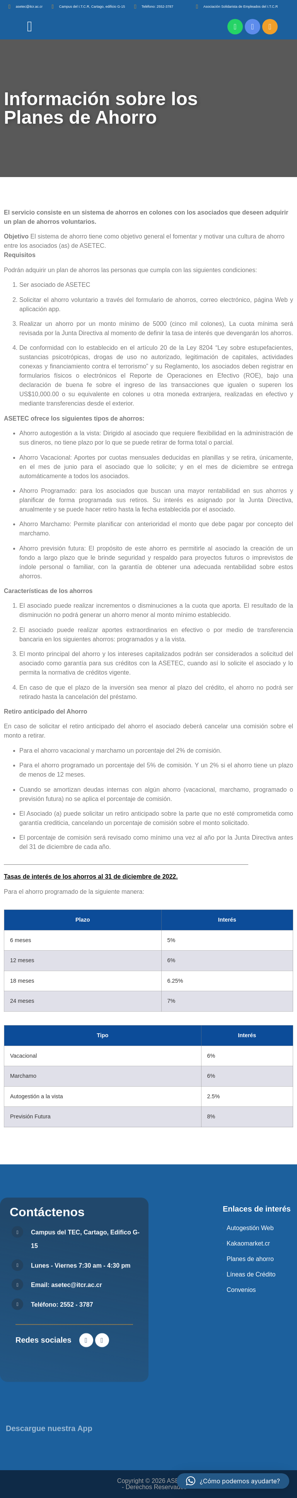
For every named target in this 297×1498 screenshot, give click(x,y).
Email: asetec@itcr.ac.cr (66, 1446)
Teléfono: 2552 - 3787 (62, 1465)
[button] (233, 1481)
